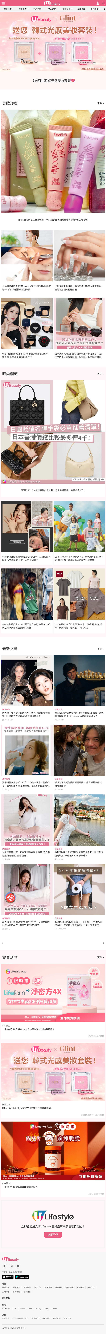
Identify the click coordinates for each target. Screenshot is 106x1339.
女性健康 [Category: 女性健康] (6, 849)
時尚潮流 (22, 9)
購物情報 (69, 1287)
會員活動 (16, 1292)
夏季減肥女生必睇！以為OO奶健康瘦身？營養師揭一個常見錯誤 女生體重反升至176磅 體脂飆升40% (25, 785)
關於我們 (5, 1319)
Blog (46, 1309)
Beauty (38, 1309)
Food (30, 1309)
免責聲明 (35, 1319)
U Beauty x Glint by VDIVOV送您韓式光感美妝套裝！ (27, 1108)
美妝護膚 (8, 9)
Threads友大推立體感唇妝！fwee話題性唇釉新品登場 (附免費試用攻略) (53, 220)
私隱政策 (56, 1319)
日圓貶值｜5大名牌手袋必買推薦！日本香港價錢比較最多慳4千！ (53, 490)
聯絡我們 (67, 1319)
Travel (22, 1309)
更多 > (100, 103)
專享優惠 (27, 1292)
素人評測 (80, 1287)
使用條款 (46, 1319)
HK (15, 1309)
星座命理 (81, 9)
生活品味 (37, 9)
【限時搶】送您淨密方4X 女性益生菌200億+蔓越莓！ (28, 1029)
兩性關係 (94, 9)
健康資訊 (66, 9)
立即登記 (53, 1234)
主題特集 (5, 1292)
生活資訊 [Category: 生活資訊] (6, 709)
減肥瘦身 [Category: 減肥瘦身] (6, 779)
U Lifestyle (6, 1309)
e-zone (54, 1309)
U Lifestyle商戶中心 (20, 1319)
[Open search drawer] (103, 3)
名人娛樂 (52, 9)
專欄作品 (90, 1287)
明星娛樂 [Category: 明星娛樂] (58, 709)
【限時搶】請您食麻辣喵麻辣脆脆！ (20, 1187)
